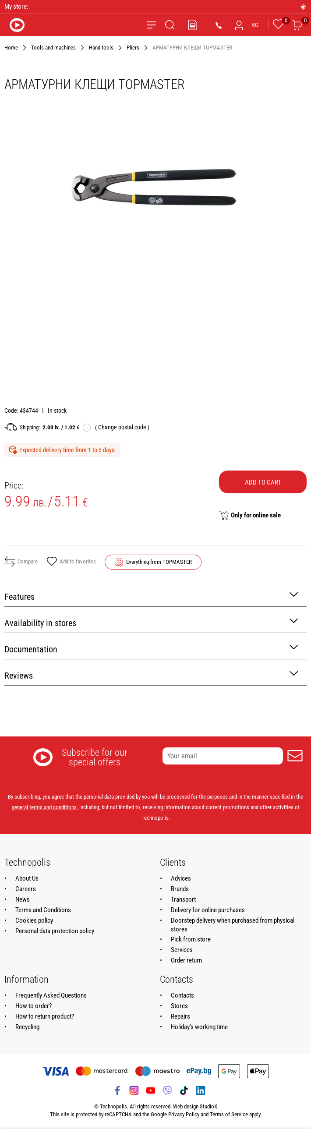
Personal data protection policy (54, 931)
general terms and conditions (44, 807)
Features (151, 596)
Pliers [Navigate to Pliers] (133, 47)
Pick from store (191, 939)
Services (182, 950)
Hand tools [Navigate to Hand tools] (101, 47)
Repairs (180, 1016)
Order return (186, 960)
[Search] (170, 25)
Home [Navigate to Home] (11, 47)
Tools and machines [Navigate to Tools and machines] (53, 47)
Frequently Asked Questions (51, 995)
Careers (25, 889)
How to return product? (44, 1016)
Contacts (182, 995)
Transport (183, 899)
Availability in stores (151, 622)
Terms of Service (229, 1114)
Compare (21, 561)
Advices (181, 878)
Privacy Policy (183, 1114)
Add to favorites (71, 562)
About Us (27, 878)
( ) (122, 427)
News (22, 899)
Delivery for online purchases (208, 910)
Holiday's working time (199, 1027)
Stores (179, 1006)
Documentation (151, 649)
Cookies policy (34, 920)
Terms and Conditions (43, 910)
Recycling (27, 1027)
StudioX (208, 1106)
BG (254, 24)
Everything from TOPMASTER (159, 562)
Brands (180, 889)
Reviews (151, 675)
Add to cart (263, 482)
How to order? (33, 1006)
